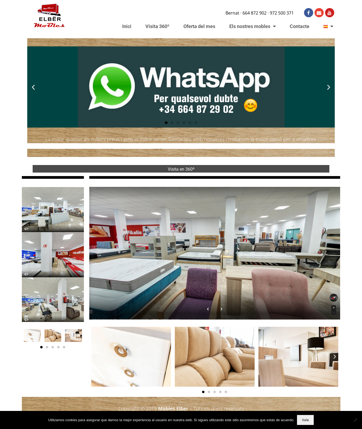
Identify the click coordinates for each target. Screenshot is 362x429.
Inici (126, 26)
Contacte (299, 26)
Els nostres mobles (252, 26)
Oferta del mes (199, 26)
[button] (33, 87)
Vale (305, 420)
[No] (355, 420)
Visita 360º (157, 26)
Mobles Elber (173, 408)
